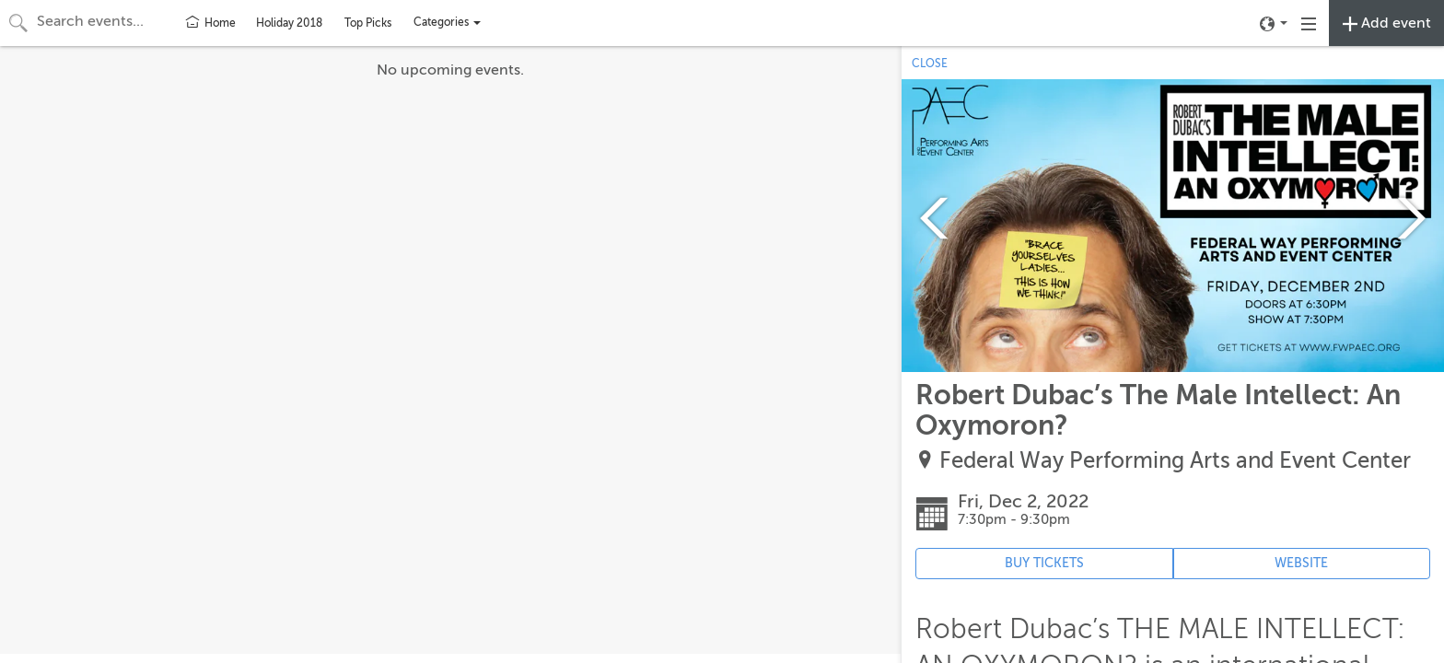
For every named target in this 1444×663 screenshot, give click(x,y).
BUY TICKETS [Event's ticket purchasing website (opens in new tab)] (1044, 563)
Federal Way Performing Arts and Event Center (1175, 460)
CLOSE (930, 63)
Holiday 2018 (289, 23)
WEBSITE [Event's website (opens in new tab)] (1301, 563)
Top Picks (367, 23)
